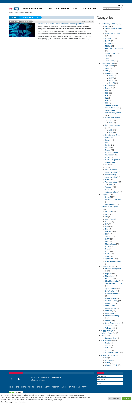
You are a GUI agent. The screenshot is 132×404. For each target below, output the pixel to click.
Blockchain (109, 276)
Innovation (109, 313)
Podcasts (56, 387)
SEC (106, 167)
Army (107, 214)
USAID (107, 189)
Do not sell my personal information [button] (13, 402)
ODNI (107, 256)
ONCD (107, 348)
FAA (110, 184)
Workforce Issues (108, 355)
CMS (107, 71)
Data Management (112, 293)
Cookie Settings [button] (114, 398)
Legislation (109, 204)
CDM (107, 26)
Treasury (108, 187)
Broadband (109, 278)
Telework (109, 328)
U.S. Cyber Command (113, 261)
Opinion (85, 8)
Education (109, 85)
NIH (110, 123)
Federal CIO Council (112, 33)
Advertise (16, 389)
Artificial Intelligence (113, 269)
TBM (107, 56)
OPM (107, 165)
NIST (111, 76)
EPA (106, 90)
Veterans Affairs (111, 192)
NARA (107, 343)
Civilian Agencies (107, 63)
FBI (106, 234)
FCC (106, 93)
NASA (107, 150)
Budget (108, 197)
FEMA (107, 100)
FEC (106, 98)
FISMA (107, 41)
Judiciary (104, 335)
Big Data (108, 273)
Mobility (108, 320)
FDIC (107, 95)
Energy (108, 88)
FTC (106, 103)
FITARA (108, 43)
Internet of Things (112, 316)
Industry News (106, 333)
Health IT (108, 303)
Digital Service (110, 298)
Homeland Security (112, 125)
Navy (107, 246)
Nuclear (108, 254)
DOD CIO (108, 231)
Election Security (111, 301)
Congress (104, 194)
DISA (107, 226)
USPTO (112, 83)
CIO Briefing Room (108, 24)
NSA (106, 251)
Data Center (110, 291)
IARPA (107, 239)
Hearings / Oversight (113, 199)
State (107, 179)
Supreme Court (111, 338)
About (10, 389)
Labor (107, 147)
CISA (111, 130)
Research (53, 8)
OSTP (107, 350)
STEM (107, 363)
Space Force (109, 259)
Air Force (108, 212)
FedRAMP (109, 38)
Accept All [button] (126, 398)
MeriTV (95, 8)
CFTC (107, 68)
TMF (107, 58)
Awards (64, 387)
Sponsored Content (69, 8)
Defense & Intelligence (109, 207)
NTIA (111, 80)
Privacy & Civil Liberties (114, 48)
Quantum (109, 325)
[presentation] (112, 390)
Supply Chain (110, 53)
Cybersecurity (26, 21)
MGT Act (108, 46)
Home (25, 8)
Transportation (111, 182)
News (33, 8)
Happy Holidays (107, 330)
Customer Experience (113, 283)
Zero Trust (109, 61)
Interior (108, 140)
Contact (23, 389)
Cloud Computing (112, 281)
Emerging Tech (14, 21)
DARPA (108, 222)
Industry (108, 311)
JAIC (106, 241)
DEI (106, 358)
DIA (106, 224)
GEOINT (108, 236)
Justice (107, 145)
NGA (107, 249)
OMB (107, 345)
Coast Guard (110, 219)
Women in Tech (111, 365)
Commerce (109, 73)
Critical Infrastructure (113, 29)
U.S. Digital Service (112, 353)
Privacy (29, 389)
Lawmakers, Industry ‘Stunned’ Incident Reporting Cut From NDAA (63, 24)
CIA (106, 217)
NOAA (111, 78)
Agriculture (109, 66)
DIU (106, 229)
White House (106, 340)
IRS (106, 142)
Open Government (112, 323)
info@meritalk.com (38, 380)
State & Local (74, 387)
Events (42, 8)
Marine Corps (110, 244)
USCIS (111, 132)
